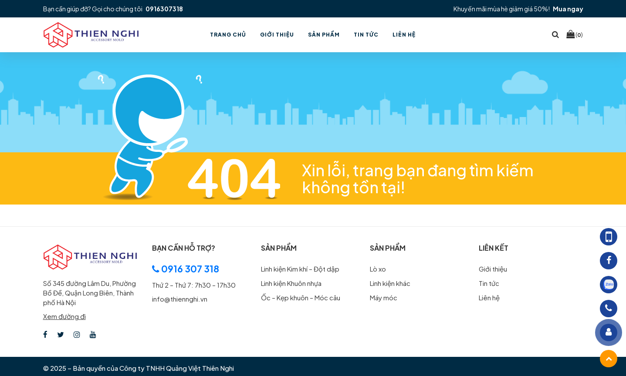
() (574, 34)
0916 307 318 (185, 269)
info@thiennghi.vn (179, 299)
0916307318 (164, 9)
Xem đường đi (64, 316)
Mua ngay (568, 9)
